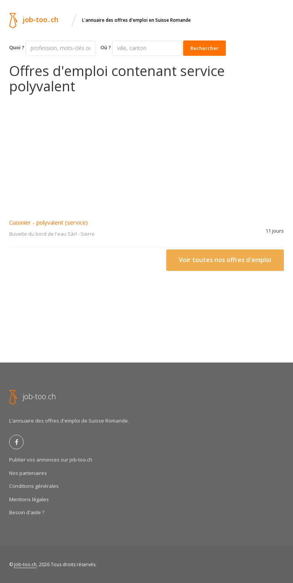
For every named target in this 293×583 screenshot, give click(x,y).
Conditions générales (34, 486)
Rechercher (204, 48)
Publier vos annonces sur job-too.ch (50, 459)
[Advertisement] (146, 150)
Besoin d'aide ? (26, 512)
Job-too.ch (25, 564)
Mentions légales (29, 499)
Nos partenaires (28, 473)
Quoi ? (16, 47)
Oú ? (105, 47)
